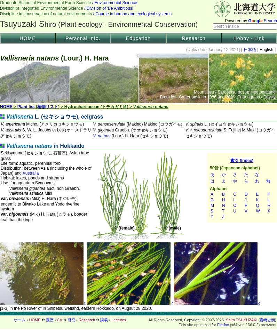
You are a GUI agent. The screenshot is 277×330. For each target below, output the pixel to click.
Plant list (26, 106)
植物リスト (47, 106)
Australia (31, 173)
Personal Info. (82, 38)
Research (194, 38)
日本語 (250, 49)
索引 (242, 188)
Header (138, 16)
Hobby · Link (249, 38)
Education (138, 38)
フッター (138, 320)
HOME (28, 38)
